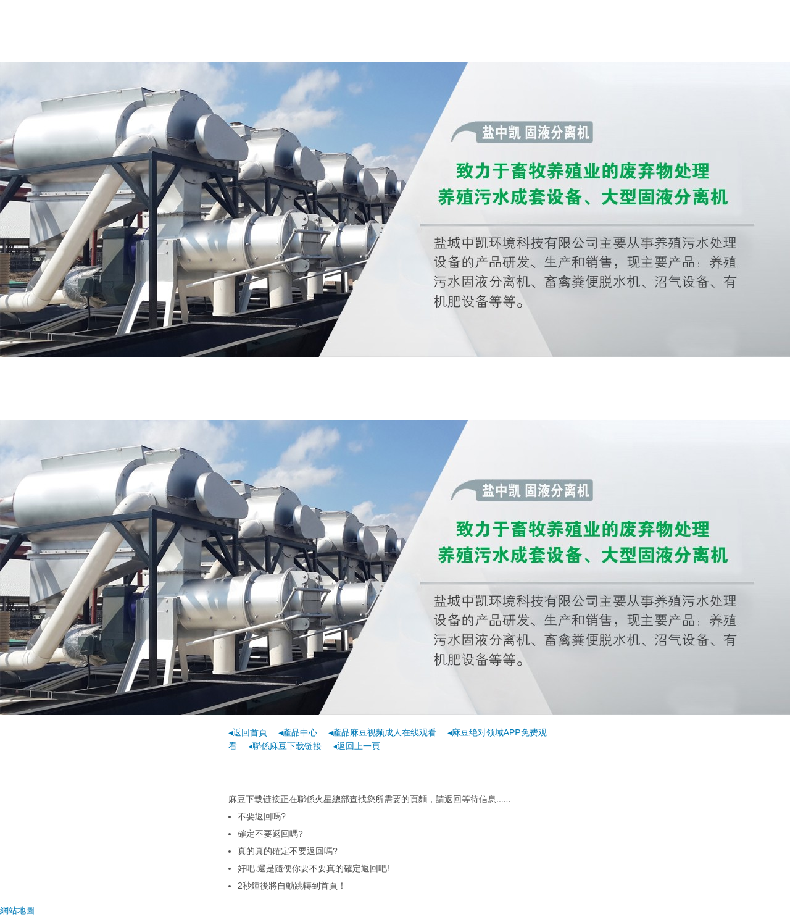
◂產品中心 (297, 732)
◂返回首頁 (247, 732)
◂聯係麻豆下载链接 (285, 746)
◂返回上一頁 (356, 746)
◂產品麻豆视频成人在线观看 (382, 732)
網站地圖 (17, 910)
